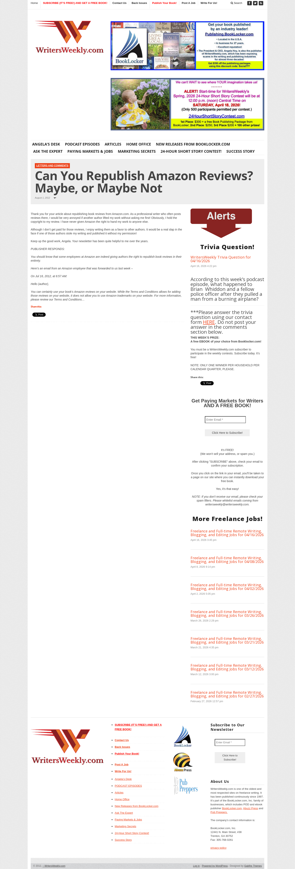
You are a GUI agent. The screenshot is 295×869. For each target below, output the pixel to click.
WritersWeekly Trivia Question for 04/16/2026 (221, 259)
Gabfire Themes (253, 865)
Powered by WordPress (215, 865)
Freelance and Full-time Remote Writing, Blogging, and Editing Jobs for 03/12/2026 (227, 667)
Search (236, 3)
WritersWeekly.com (54, 865)
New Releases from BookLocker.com (193, 144)
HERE (209, 322)
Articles (113, 144)
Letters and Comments (52, 165)
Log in (196, 865)
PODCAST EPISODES (82, 144)
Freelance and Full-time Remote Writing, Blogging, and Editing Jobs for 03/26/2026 (227, 613)
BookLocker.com (232, 808)
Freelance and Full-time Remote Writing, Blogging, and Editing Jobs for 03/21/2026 (227, 640)
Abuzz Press (250, 808)
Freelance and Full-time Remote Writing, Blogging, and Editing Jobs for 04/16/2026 (227, 533)
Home (34, 3)
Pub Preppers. (219, 812)
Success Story (240, 151)
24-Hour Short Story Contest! (191, 151)
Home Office (138, 144)
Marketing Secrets (137, 151)
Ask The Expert (47, 151)
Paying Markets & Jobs (90, 151)
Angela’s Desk (46, 144)
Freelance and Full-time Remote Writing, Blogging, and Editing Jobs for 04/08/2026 (227, 559)
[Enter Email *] (225, 419)
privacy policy (219, 847)
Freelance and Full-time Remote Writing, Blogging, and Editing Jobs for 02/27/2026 (227, 694)
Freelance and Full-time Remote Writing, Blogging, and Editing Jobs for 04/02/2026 (227, 586)
